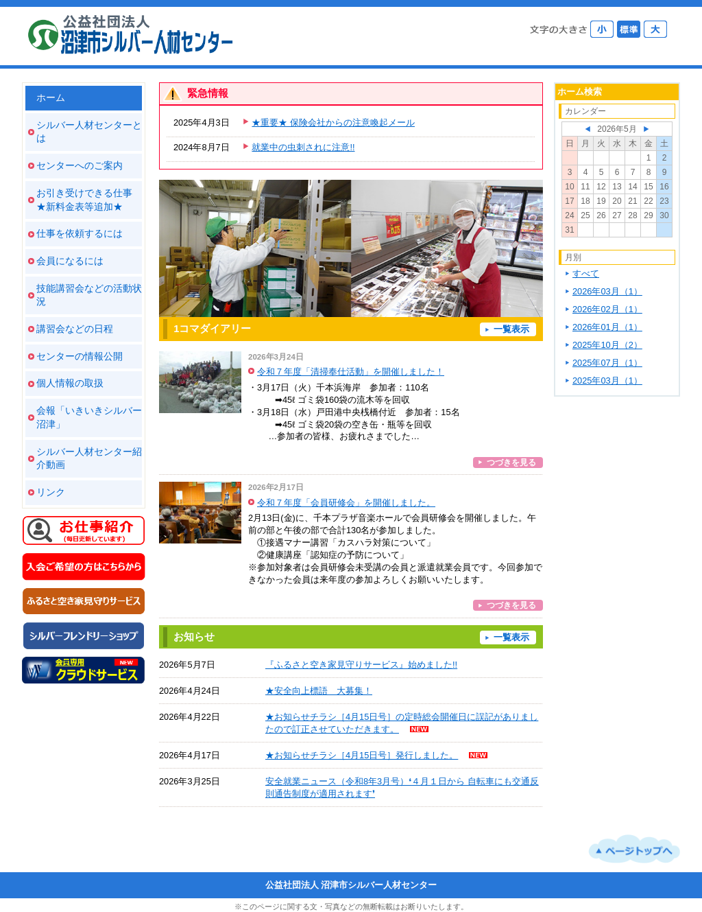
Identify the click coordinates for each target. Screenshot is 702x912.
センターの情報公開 (79, 356)
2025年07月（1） (607, 363)
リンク (50, 492)
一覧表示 (511, 329)
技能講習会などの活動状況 (89, 295)
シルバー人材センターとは (89, 131)
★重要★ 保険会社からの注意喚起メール (333, 122)
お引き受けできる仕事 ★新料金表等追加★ (84, 199)
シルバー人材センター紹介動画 (89, 458)
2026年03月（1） (607, 291)
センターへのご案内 (79, 165)
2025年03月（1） (607, 380)
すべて (585, 273)
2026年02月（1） (607, 309)
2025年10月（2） (607, 345)
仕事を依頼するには (79, 233)
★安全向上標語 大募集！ (318, 691)
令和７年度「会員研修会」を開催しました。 (346, 503)
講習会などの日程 (74, 328)
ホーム (50, 97)
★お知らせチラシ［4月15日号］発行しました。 (361, 755)
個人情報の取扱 (70, 382)
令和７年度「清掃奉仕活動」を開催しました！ (350, 371)
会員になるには (70, 260)
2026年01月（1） (607, 327)
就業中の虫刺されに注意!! (303, 147)
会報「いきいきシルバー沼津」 (89, 417)
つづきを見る (511, 462)
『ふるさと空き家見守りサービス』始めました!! (361, 664)
